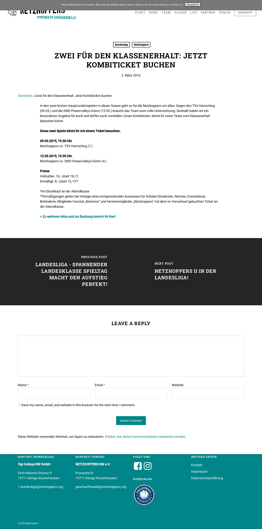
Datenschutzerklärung (207, 478)
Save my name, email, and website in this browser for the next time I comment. (78, 405)
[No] (257, 5)
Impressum (199, 471)
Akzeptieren (192, 4)
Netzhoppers (141, 44)
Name (23, 385)
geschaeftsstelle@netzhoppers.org (101, 487)
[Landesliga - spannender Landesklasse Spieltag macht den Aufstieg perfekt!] (65, 271)
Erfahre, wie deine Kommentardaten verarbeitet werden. (145, 437)
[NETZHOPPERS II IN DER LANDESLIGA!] (196, 271)
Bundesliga (121, 44)
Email (100, 385)
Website (178, 385)
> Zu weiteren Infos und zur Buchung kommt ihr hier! (78, 216)
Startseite (25, 96)
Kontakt (196, 465)
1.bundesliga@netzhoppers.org (40, 487)
